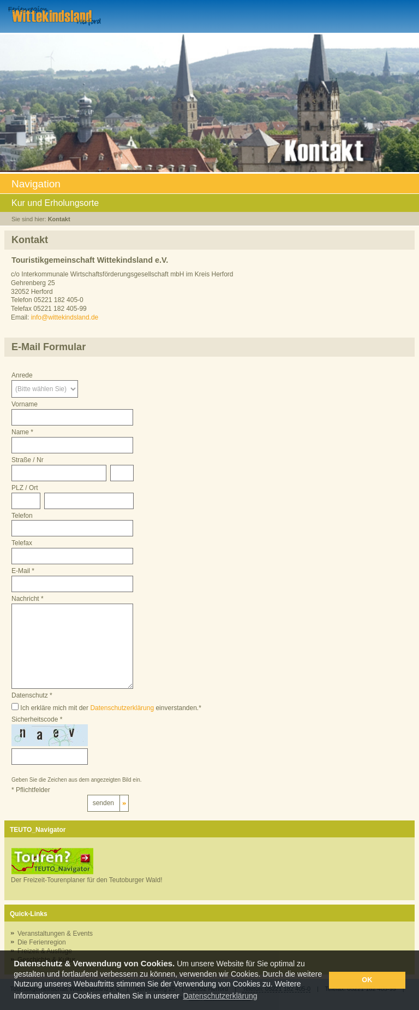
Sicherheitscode (36, 719)
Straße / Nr (27, 460)
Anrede (22, 375)
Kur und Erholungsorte (209, 203)
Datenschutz (31, 695)
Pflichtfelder (30, 790)
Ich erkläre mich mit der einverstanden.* (106, 707)
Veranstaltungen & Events (55, 933)
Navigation (209, 185)
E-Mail (22, 571)
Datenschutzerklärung (122, 708)
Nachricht (27, 599)
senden (103, 803)
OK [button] (367, 980)
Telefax (21, 543)
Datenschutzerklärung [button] (220, 995)
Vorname (24, 404)
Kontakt (59, 219)
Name (22, 432)
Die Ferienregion (41, 942)
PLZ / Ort (24, 488)
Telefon (22, 515)
